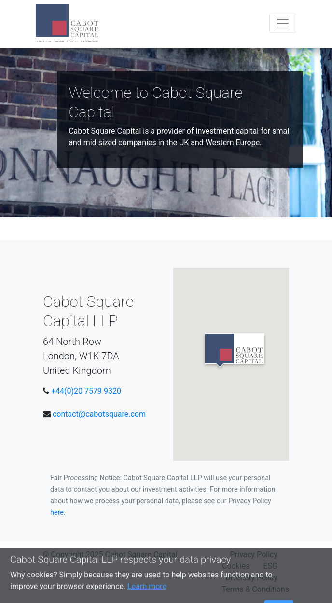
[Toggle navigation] (282, 23)
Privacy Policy (254, 554)
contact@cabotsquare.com (99, 414)
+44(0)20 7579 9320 (86, 391)
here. (58, 512)
